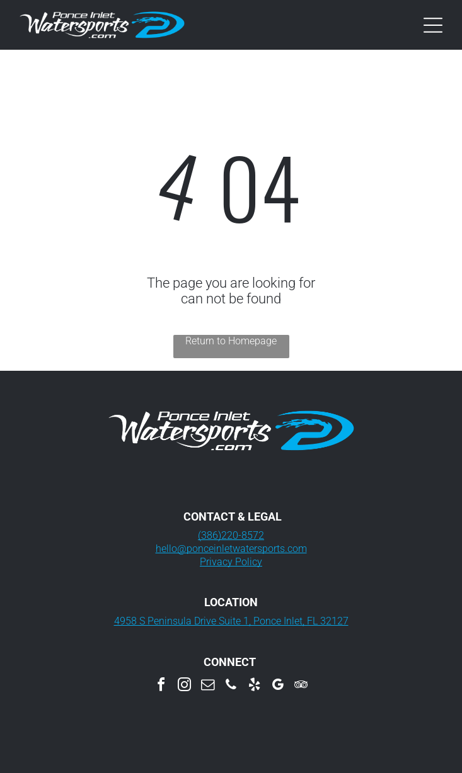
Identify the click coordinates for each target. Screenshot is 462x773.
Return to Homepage (231, 341)
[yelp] (255, 686)
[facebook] (161, 686)
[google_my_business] (278, 686)
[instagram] (185, 686)
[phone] (231, 686)
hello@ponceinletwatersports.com (231, 549)
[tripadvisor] (301, 686)
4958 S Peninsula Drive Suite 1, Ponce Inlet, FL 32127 (231, 621)
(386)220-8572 (231, 535)
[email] (208, 686)
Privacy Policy (231, 562)
